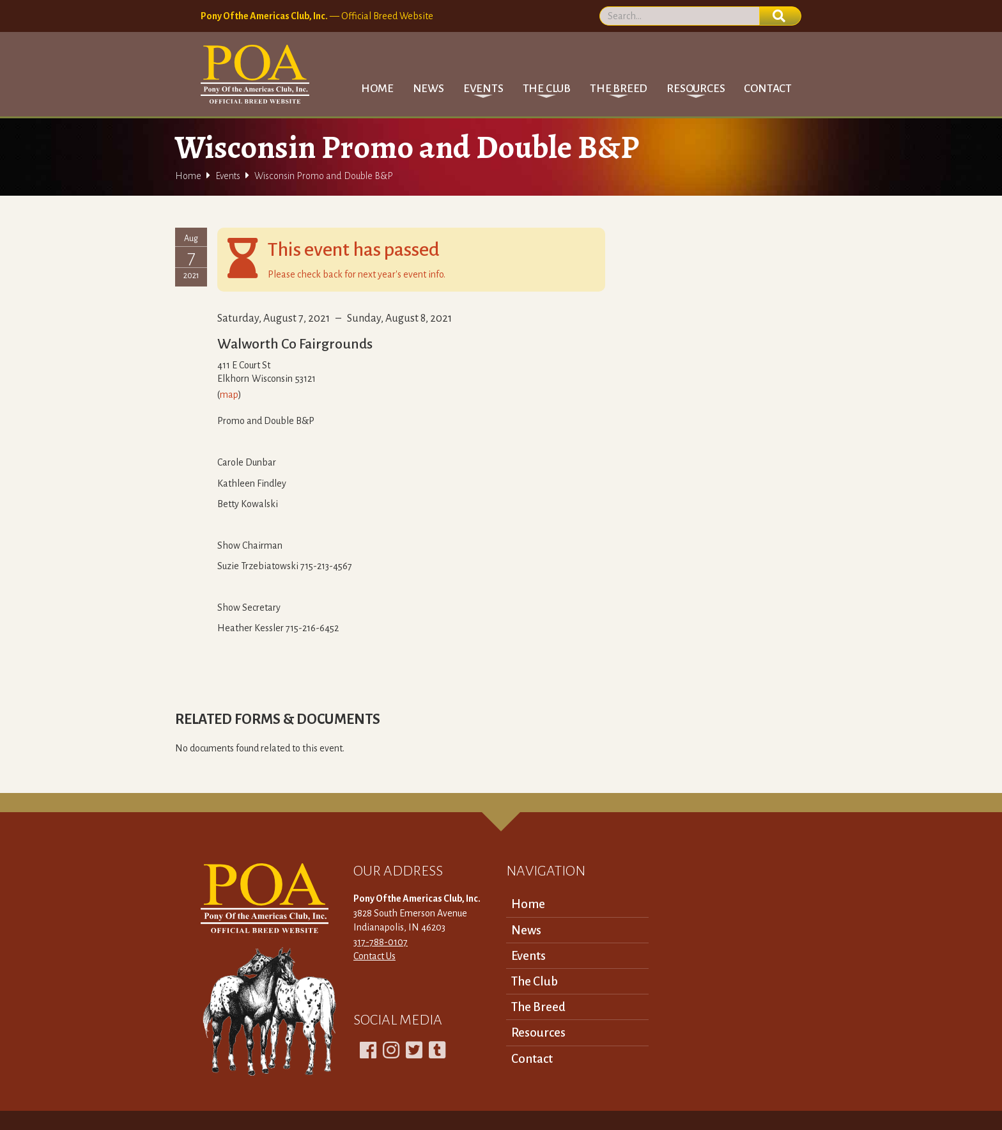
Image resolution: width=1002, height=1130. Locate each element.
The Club (534, 981)
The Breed (538, 1007)
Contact (768, 88)
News (428, 88)
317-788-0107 (380, 942)
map (229, 394)
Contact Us (374, 956)
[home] (255, 74)
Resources (538, 1032)
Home (377, 88)
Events (227, 176)
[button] (483, 88)
